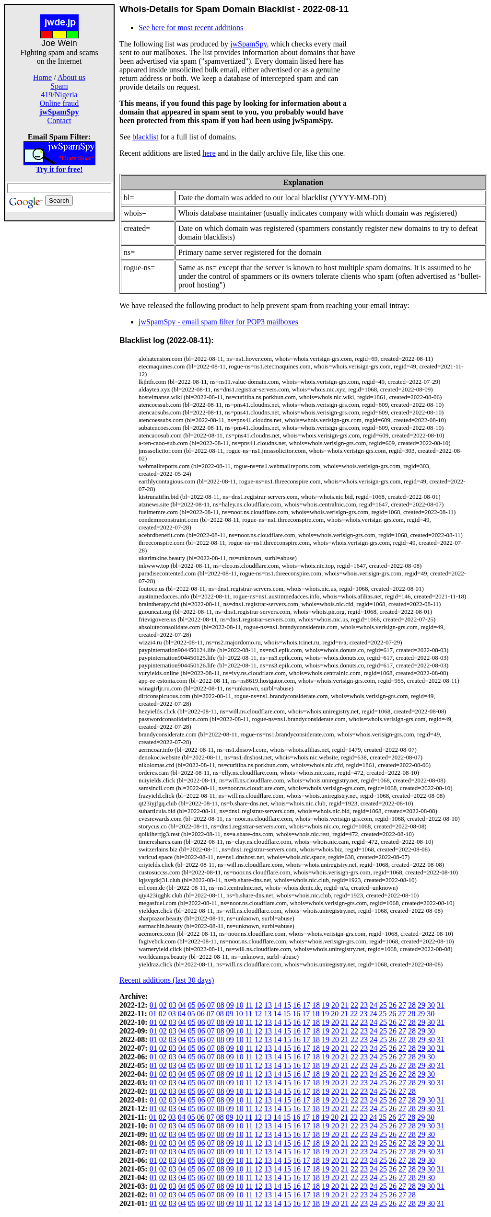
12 (258, 1005)
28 (412, 1005)
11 (249, 1005)
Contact (59, 120)
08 (220, 1005)
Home (42, 77)
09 (230, 1005)
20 (335, 1005)
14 (277, 1005)
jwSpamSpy (248, 44)
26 (393, 1005)
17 (306, 1005)
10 (240, 1005)
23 (364, 1005)
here (209, 153)
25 (383, 1005)
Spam (59, 86)
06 (201, 1005)
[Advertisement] (59, 365)
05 (192, 1005)
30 (431, 1005)
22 (354, 1005)
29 (421, 1005)
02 (163, 1005)
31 (440, 1005)
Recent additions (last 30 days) (166, 980)
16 (297, 1005)
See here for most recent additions (191, 27)
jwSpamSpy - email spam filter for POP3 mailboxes (218, 322)
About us (71, 77)
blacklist (145, 137)
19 (325, 1005)
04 (182, 1005)
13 (268, 1005)
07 (211, 1005)
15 (287, 1005)
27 (402, 1005)
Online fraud (59, 103)
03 (172, 1005)
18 (316, 1005)
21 (345, 1005)
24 (373, 1005)
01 (153, 1005)
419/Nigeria (59, 95)
